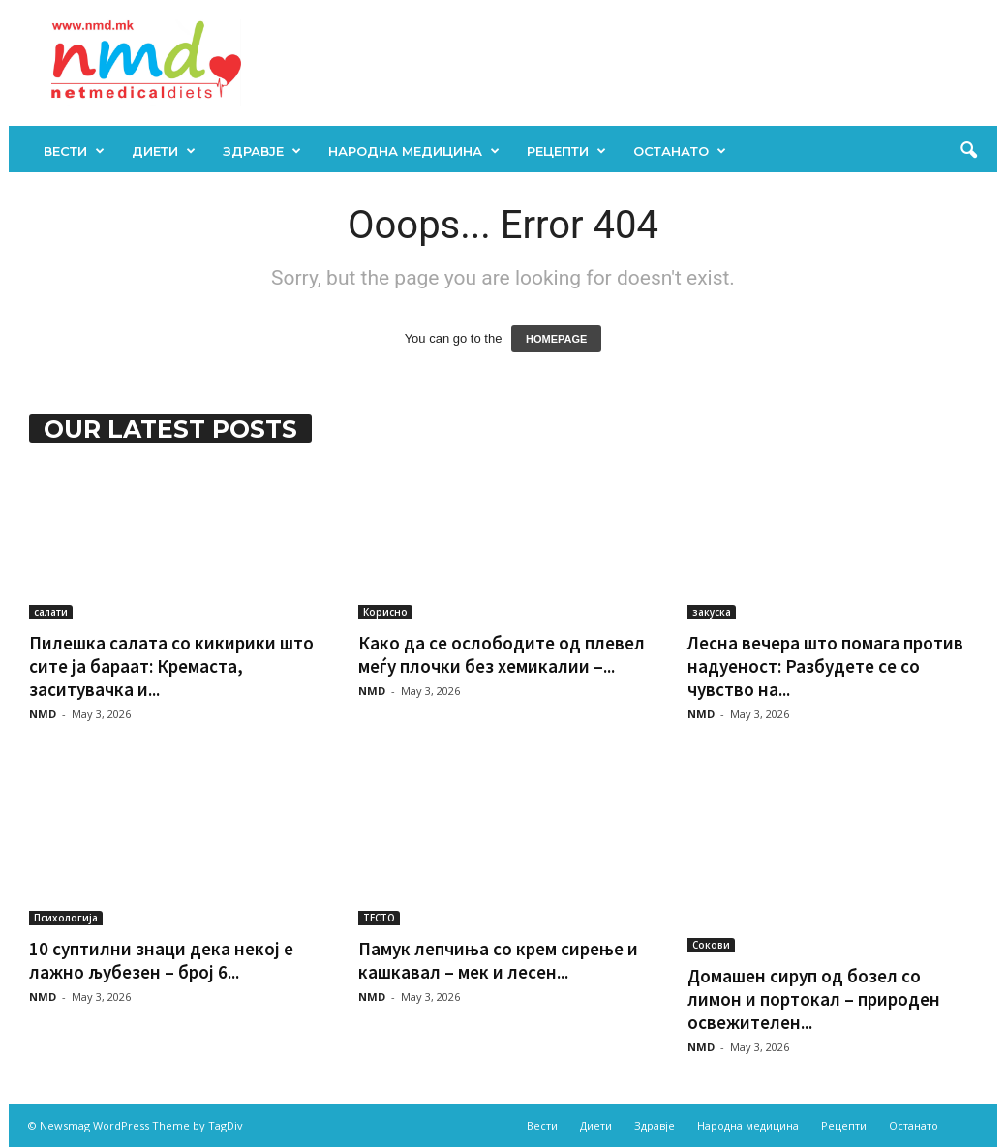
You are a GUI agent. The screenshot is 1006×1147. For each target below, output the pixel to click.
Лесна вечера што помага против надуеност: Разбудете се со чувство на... (825, 666)
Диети (164, 151)
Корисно (385, 612)
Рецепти (566, 151)
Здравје (262, 151)
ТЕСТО (379, 917)
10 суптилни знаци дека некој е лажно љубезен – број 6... (161, 960)
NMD (42, 714)
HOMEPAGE (556, 339)
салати (51, 612)
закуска (711, 612)
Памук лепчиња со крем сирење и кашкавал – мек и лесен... (498, 960)
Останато (679, 151)
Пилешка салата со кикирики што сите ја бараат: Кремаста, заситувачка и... (171, 666)
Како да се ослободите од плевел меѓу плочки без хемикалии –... (501, 654)
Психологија (66, 917)
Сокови (711, 944)
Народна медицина (414, 151)
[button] (968, 151)
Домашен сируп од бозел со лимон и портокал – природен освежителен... (813, 999)
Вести (74, 151)
